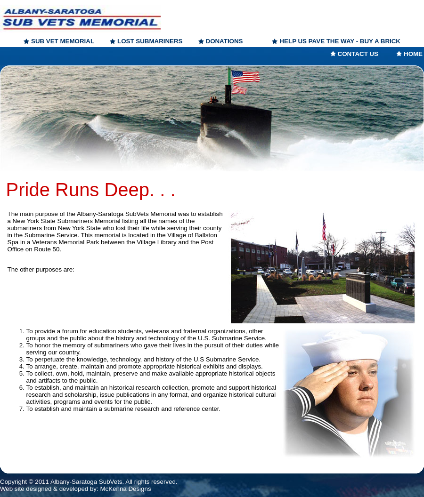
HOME (413, 53)
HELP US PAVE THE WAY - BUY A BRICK (339, 41)
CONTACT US (358, 53)
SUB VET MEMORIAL (62, 41)
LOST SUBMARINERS (149, 41)
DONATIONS (224, 41)
